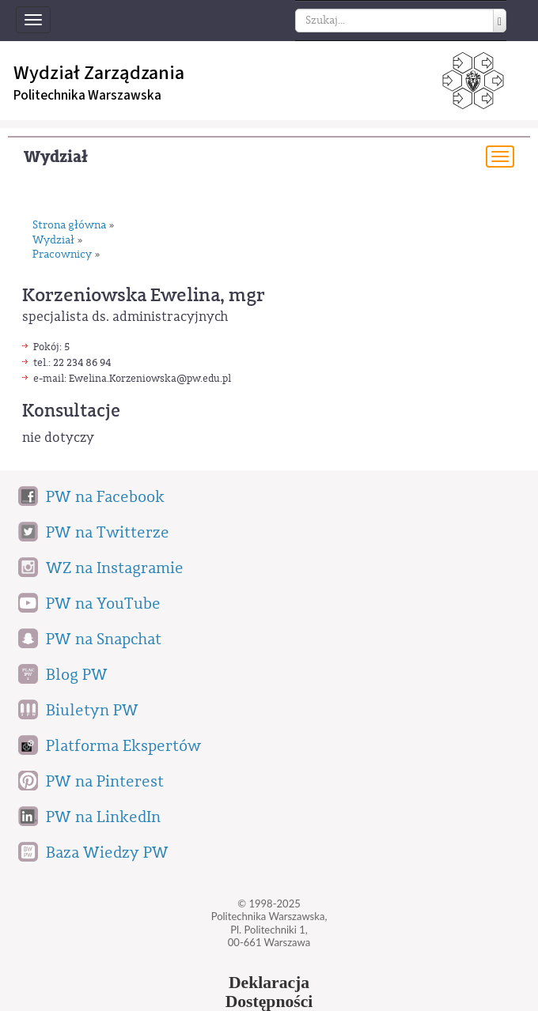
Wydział (56, 156)
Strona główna (69, 225)
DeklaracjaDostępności (269, 992)
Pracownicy (62, 255)
